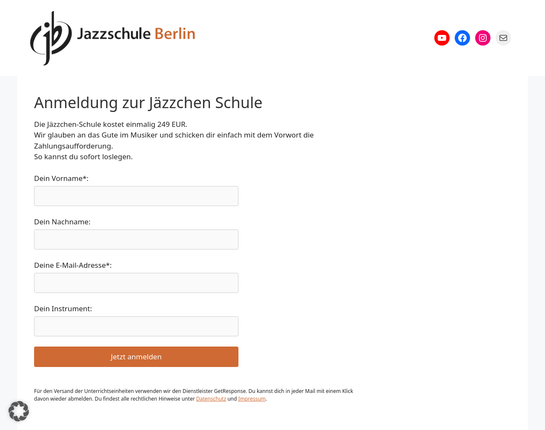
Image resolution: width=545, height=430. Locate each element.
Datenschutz (211, 398)
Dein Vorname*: (61, 178)
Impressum (252, 398)
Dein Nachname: (62, 221)
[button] (18, 411)
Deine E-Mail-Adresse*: (73, 265)
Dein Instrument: (63, 308)
